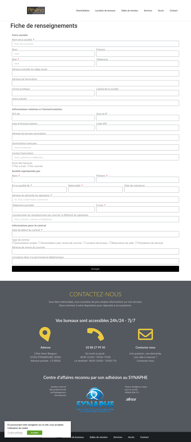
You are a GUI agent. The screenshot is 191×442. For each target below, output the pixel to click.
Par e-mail (20, 166)
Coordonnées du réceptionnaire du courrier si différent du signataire (50, 215)
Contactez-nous (145, 347)
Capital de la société (107, 89)
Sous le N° (102, 114)
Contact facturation (22, 153)
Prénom (100, 49)
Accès (161, 10)
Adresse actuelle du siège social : (30, 69)
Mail (14, 59)
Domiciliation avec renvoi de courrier (61, 243)
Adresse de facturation (24, 79)
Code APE (101, 123)
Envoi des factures (22, 163)
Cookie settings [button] (15, 432)
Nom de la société (22, 39)
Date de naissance (134, 185)
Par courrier (36, 166)
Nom (14, 49)
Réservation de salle (123, 243)
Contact (174, 10)
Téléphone (102, 59)
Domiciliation (82, 10)
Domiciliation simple (25, 243)
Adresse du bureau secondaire (29, 133)
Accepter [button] (34, 433)
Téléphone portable (23, 205)
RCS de (16, 114)
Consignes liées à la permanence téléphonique (38, 257)
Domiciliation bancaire (24, 143)
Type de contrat (20, 240)
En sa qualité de (21, 185)
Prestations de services (150, 243)
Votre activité (19, 99)
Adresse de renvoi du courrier (28, 247)
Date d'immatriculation (24, 123)
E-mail (100, 205)
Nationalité (74, 185)
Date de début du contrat (26, 230)
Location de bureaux (105, 10)
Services (148, 10)
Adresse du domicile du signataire (31, 195)
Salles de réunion (129, 10)
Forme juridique (21, 89)
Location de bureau (97, 243)
